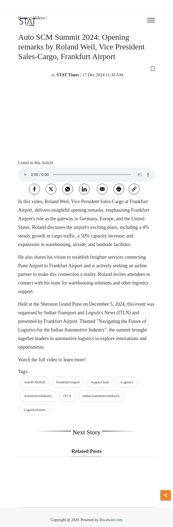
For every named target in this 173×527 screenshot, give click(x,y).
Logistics (126, 382)
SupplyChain (100, 382)
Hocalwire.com (110, 520)
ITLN (67, 396)
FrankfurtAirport (68, 382)
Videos (39, 18)
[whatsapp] (67, 189)
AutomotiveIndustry (38, 396)
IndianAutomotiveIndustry (101, 396)
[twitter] (51, 189)
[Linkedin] (84, 189)
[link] (134, 189)
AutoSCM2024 (34, 382)
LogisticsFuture (35, 410)
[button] (86, 68)
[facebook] (34, 189)
